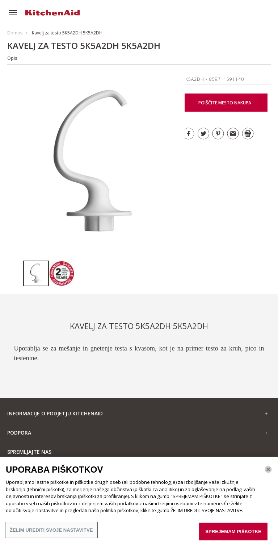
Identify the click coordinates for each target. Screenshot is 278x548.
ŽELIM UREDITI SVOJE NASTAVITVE (51, 534)
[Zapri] (268, 474)
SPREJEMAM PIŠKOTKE (233, 536)
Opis (12, 58)
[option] (36, 273)
